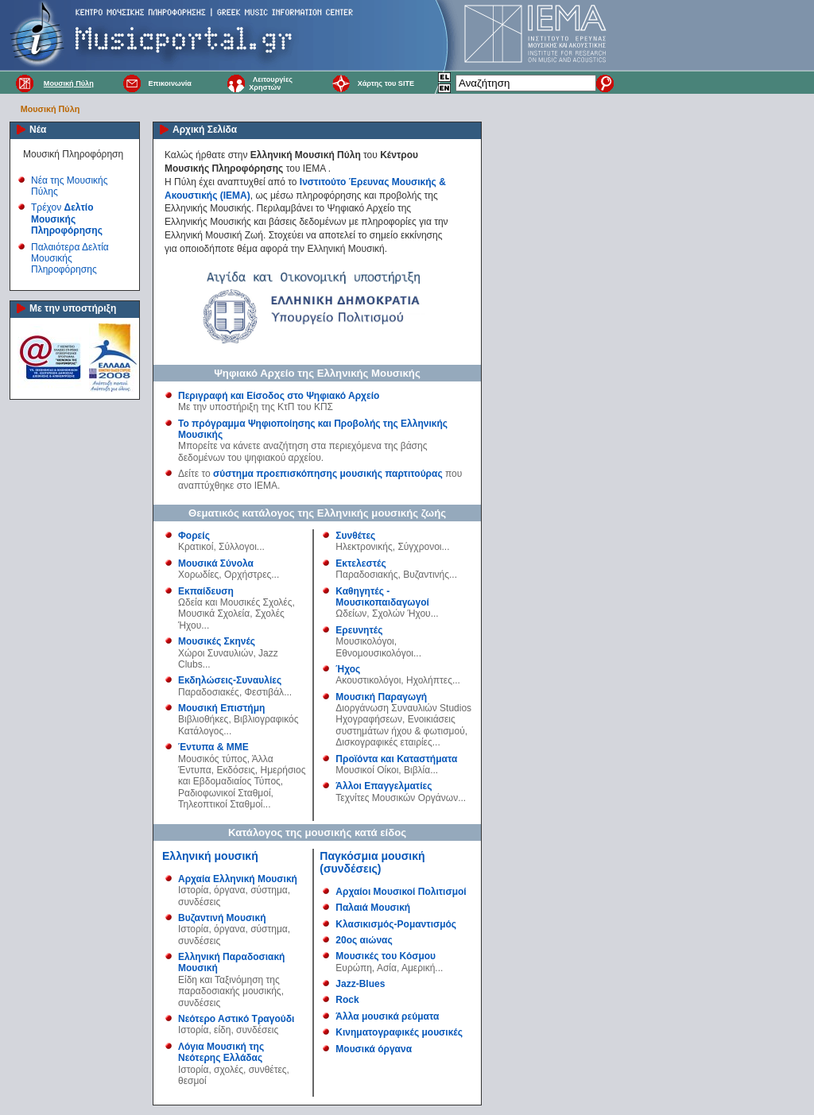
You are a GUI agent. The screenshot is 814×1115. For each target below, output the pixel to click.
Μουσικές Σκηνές (216, 641)
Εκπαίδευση (206, 591)
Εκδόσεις (235, 770)
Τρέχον (67, 219)
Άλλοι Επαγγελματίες (383, 786)
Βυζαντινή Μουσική (222, 917)
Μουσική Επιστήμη (221, 708)
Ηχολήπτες (429, 680)
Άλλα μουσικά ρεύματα (387, 1016)
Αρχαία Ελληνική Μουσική (237, 879)
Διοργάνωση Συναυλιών (385, 708)
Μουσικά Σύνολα (216, 563)
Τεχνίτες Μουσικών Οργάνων (396, 797)
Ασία (387, 968)
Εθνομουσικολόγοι (374, 653)
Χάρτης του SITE (386, 83)
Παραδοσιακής (366, 574)
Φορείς (194, 535)
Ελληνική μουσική (210, 856)
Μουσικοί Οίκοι (366, 770)
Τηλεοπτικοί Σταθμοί (220, 804)
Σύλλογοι (238, 546)
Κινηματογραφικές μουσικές (399, 1032)
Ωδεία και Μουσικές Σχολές (235, 602)
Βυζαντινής (426, 574)
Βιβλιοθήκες (203, 719)
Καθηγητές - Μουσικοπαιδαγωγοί (382, 597)
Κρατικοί (195, 546)
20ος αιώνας (363, 940)
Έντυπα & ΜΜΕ (213, 747)
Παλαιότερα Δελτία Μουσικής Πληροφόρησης (70, 259)
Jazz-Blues (360, 983)
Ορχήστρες (247, 574)
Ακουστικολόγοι (368, 680)
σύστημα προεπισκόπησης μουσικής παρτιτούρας (328, 473)
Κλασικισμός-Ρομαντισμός (395, 924)
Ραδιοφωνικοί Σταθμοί (224, 793)
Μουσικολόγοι (364, 641)
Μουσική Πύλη (69, 83)
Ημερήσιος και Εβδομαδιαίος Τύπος (242, 776)
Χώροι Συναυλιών (215, 653)
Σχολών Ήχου (401, 613)
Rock (347, 999)
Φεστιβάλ (265, 692)
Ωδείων (350, 613)
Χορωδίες (198, 574)
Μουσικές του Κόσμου (385, 956)
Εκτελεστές (360, 563)
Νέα (37, 129)
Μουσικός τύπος (212, 759)
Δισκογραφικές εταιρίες (383, 742)
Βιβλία (417, 770)
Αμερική (418, 968)
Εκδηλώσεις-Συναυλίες (229, 680)
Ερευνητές (358, 630)
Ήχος (347, 669)
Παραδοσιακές (208, 692)
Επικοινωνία (169, 83)
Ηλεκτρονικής (363, 546)
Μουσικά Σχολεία (214, 613)
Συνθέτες (355, 535)
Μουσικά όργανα (373, 1049)
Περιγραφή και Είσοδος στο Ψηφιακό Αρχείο (278, 395)
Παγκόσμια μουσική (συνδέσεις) (372, 862)
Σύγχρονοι (419, 546)
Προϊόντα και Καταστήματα (396, 759)
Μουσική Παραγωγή (381, 697)
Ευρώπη (353, 968)
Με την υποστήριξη (72, 308)
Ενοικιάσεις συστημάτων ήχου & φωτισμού (399, 725)
